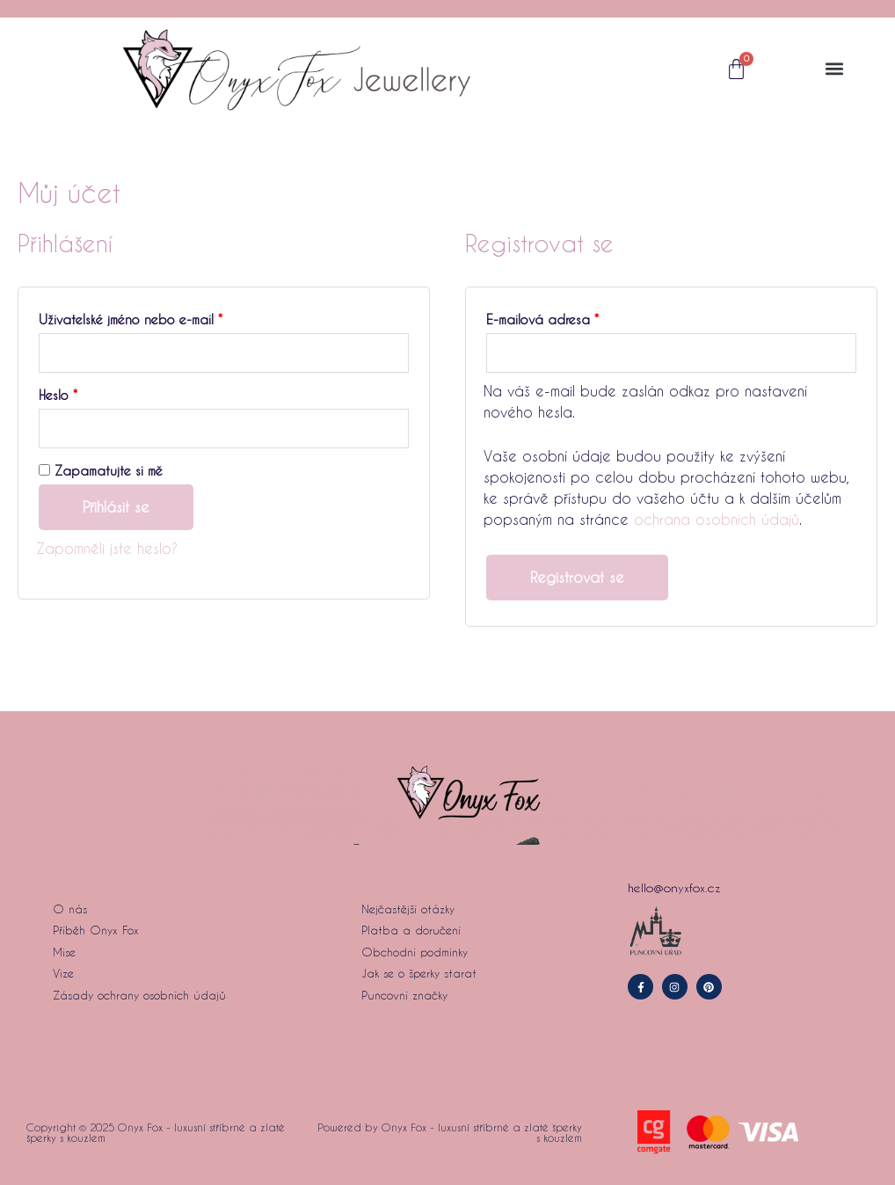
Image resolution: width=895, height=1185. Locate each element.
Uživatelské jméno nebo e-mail (152, 317)
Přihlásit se (116, 506)
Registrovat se (577, 577)
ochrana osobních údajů (716, 519)
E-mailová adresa (564, 317)
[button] (834, 69)
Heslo (80, 393)
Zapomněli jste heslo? (107, 548)
